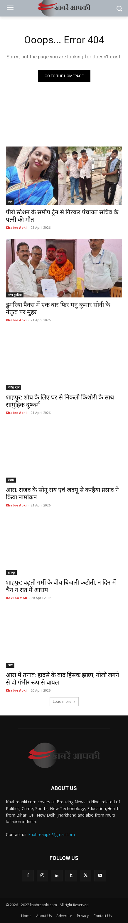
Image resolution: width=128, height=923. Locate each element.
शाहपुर (11, 572)
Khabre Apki (16, 227)
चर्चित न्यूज (13, 387)
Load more (64, 701)
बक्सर (11, 480)
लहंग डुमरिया (15, 295)
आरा (10, 665)
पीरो (10, 202)
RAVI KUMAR (16, 597)
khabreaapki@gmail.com (51, 834)
